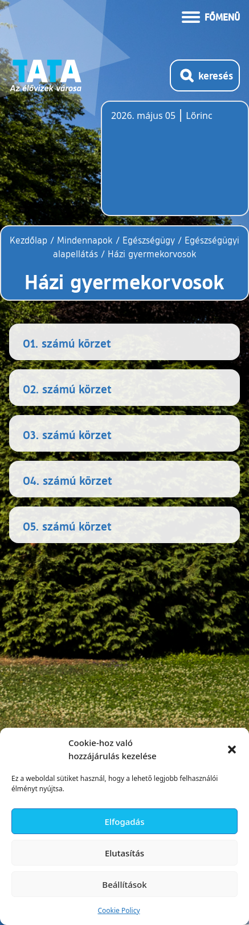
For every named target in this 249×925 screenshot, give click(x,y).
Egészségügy (149, 240)
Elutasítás (124, 853)
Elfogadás (125, 821)
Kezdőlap (30, 240)
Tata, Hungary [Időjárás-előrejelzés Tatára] (175, 165)
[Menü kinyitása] (211, 16)
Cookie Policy (118, 910)
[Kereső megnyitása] (205, 75)
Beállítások (124, 884)
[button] (232, 749)
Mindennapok (85, 240)
